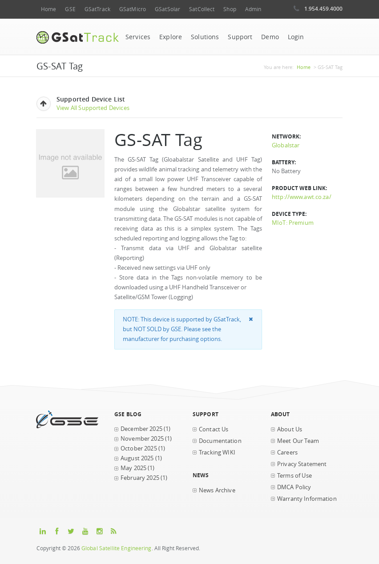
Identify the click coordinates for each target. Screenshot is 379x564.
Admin (253, 9)
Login (296, 37)
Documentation (220, 441)
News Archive (217, 490)
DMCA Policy (294, 487)
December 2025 (141, 429)
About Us (289, 429)
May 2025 (133, 468)
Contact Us (213, 429)
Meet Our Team (298, 441)
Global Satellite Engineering (116, 548)
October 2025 (139, 448)
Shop (229, 9)
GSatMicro (132, 9)
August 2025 (137, 458)
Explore (170, 37)
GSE (70, 9)
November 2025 (142, 438)
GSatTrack (97, 9)
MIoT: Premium (293, 223)
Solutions (205, 37)
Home (48, 9)
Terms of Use (294, 475)
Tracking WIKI (217, 452)
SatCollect (201, 9)
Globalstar (285, 145)
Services (137, 37)
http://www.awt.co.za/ (301, 197)
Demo (270, 37)
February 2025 (140, 478)
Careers (287, 452)
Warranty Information (307, 499)
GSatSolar (167, 9)
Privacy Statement (302, 464)
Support (240, 37)
